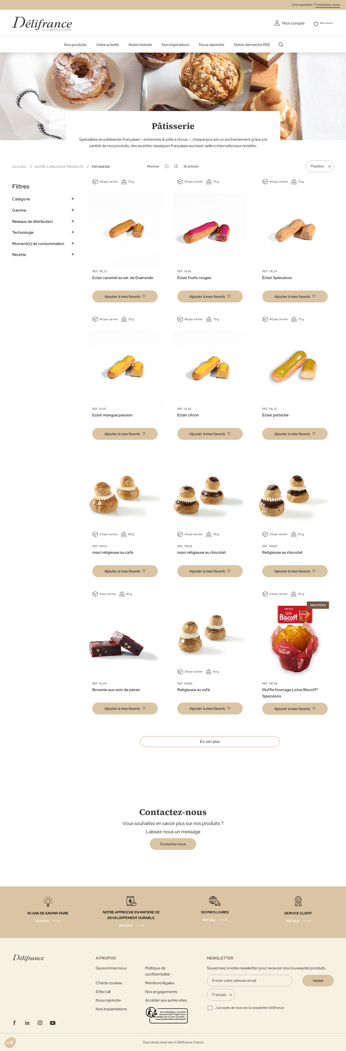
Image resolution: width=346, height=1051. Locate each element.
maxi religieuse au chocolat (201, 551)
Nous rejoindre (211, 43)
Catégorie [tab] (21, 198)
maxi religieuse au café (112, 551)
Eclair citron (188, 414)
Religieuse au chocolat (282, 551)
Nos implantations (111, 1009)
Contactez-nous (327, 4)
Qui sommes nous (111, 968)
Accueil (20, 166)
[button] (125, 295)
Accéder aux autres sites (166, 1000)
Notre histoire (140, 43)
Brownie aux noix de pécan (116, 688)
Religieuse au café (193, 688)
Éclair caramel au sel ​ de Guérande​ (122, 276)
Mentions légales (159, 982)
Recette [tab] (19, 253)
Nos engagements (161, 991)
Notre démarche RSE (252, 43)
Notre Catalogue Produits (59, 166)
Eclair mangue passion (112, 414)
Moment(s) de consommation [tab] (38, 242)
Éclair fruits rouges (194, 276)
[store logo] (42, 22)
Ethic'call (103, 991)
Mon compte (286, 23)
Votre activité (107, 43)
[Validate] (318, 981)
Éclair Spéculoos (277, 276)
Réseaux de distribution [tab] (32, 220)
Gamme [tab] (19, 209)
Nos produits (75, 43)
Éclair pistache (275, 414)
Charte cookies (109, 982)
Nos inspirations (175, 43)
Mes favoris (324, 23)
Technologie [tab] (23, 231)
